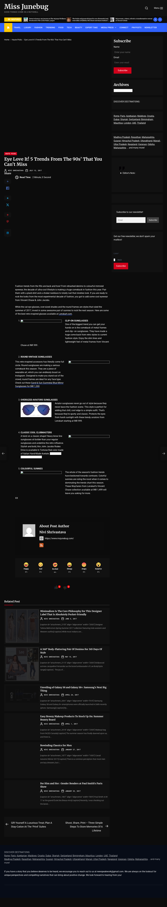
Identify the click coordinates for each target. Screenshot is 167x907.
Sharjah (124, 119)
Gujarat (117, 140)
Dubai (116, 119)
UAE (134, 123)
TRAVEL (17, 27)
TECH (69, 27)
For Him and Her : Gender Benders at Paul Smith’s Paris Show (74, 794)
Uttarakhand (146, 140)
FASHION (38, 27)
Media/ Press (107, 27)
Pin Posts (136, 27)
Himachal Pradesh (131, 140)
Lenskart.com (65, 314)
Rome (116, 116)
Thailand (141, 123)
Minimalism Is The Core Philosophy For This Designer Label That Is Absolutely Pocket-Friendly (70, 623)
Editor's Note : (129, 173)
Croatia (150, 116)
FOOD (60, 27)
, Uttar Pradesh (99, 868)
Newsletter (151, 27)
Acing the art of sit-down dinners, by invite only (46, 19)
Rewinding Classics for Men (59, 754)
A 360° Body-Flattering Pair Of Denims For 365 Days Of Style (71, 659)
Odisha (151, 144)
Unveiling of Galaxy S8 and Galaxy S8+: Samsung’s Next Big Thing (66, 698)
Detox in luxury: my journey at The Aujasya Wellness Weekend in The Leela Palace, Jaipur (90, 19)
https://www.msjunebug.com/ (56, 538)
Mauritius (118, 123)
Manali (156, 140)
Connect (124, 27)
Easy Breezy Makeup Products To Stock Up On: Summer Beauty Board (71, 726)
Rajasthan (136, 137)
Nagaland (132, 144)
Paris (122, 116)
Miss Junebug (26, 7)
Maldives (141, 116)
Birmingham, (147, 119)
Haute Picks (10, 153)
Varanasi (142, 144)
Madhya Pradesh (122, 137)
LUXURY (27, 27)
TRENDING (50, 27)
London (127, 123)
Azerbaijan (131, 116)
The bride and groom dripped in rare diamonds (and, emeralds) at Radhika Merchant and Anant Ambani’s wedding (131, 21)
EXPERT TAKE (91, 27)
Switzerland (134, 119)
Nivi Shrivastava (15, 170)
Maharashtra (148, 137)
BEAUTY (78, 27)
